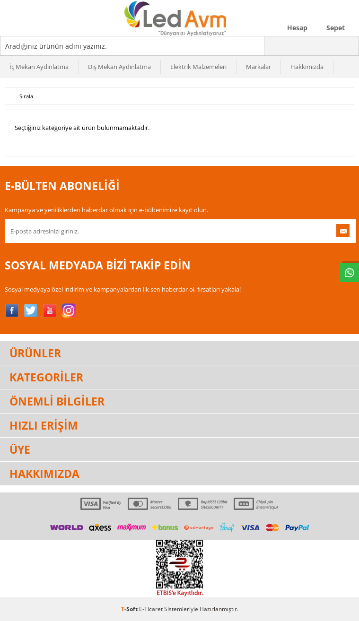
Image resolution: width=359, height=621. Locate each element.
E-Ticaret (151, 609)
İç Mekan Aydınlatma (39, 66)
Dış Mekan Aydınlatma (119, 66)
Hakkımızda (307, 66)
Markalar (258, 66)
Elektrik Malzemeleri (198, 66)
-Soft (130, 609)
